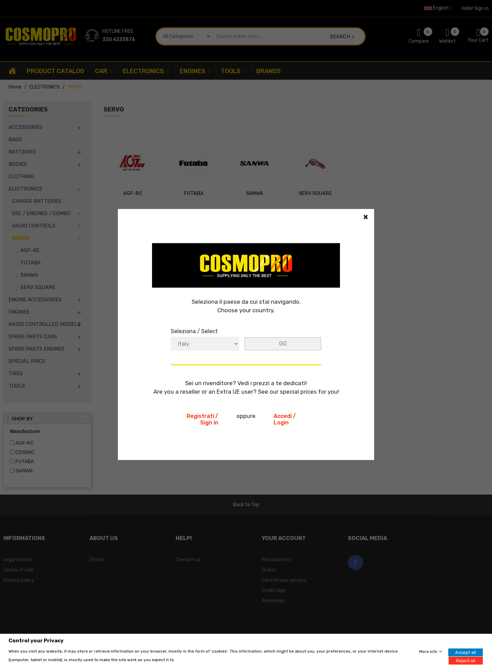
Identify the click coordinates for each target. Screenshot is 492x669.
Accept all (465, 652)
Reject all (465, 660)
